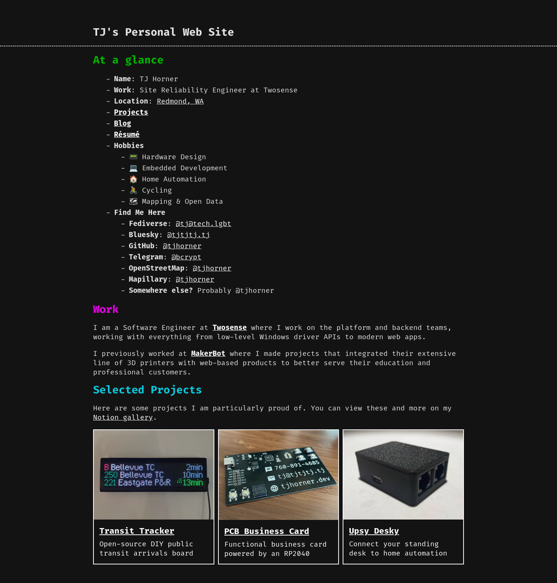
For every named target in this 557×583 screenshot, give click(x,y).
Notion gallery (123, 417)
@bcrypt (187, 257)
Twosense (229, 327)
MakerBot (208, 353)
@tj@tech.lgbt (203, 223)
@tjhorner (182, 245)
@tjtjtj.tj (188, 234)
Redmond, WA (180, 101)
